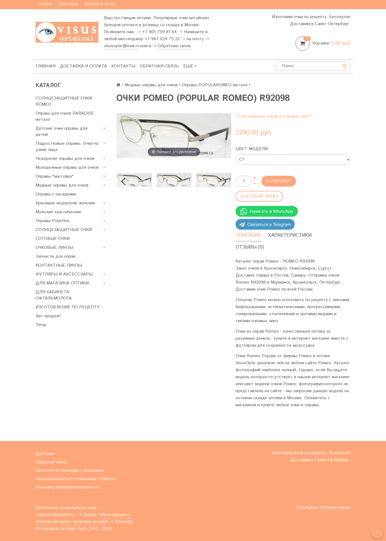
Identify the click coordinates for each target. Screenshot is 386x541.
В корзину (278, 181)
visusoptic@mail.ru (121, 46)
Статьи (46, 4)
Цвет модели (252, 149)
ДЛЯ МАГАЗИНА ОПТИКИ (62, 283)
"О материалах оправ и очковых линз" (274, 116)
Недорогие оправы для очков (65, 159)
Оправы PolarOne (53, 221)
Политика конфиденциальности (67, 487)
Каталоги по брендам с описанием (70, 470)
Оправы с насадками (56, 194)
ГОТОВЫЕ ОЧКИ (53, 239)
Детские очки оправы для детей (61, 131)
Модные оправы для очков (62, 185)
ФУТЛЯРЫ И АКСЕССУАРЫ (64, 274)
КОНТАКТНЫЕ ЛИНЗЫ (59, 265)
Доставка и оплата (83, 66)
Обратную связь (174, 46)
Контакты (123, 66)
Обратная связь (100, 4)
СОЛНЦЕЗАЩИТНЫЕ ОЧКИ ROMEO (64, 101)
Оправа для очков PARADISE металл (65, 116)
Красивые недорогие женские (65, 203)
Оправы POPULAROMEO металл (214, 85)
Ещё (189, 66)
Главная (46, 66)
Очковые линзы (335, 507)
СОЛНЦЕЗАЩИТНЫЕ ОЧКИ (64, 230)
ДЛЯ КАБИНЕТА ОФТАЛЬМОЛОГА (54, 295)
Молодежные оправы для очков (67, 167)
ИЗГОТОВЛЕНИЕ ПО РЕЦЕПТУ (68, 307)
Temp (41, 325)
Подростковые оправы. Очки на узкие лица (67, 146)
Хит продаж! (48, 316)
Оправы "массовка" (55, 176)
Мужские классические (58, 212)
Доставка (68, 4)
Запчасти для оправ (55, 256)
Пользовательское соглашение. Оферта (76, 479)
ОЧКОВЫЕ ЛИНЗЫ (54, 247)
